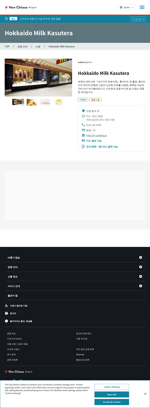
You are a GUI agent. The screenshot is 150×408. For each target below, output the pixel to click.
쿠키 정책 (11, 354)
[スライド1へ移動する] (18, 102)
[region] (75, 394)
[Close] (145, 394)
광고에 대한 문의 (83, 333)
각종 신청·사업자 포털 (17, 343)
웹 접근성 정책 (82, 359)
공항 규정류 (12, 359)
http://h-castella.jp (96, 135)
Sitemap (80, 354)
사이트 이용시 (13, 349)
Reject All (111, 394)
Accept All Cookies (111, 402)
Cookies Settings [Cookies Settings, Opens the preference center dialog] (112, 386)
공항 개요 (11, 333)
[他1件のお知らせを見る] (138, 19)
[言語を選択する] (126, 7)
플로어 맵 (13, 295)
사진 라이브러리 (14, 338)
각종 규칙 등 (81, 338)
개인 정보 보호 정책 (85, 349)
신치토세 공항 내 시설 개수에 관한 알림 (40, 18)
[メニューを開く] (142, 7)
